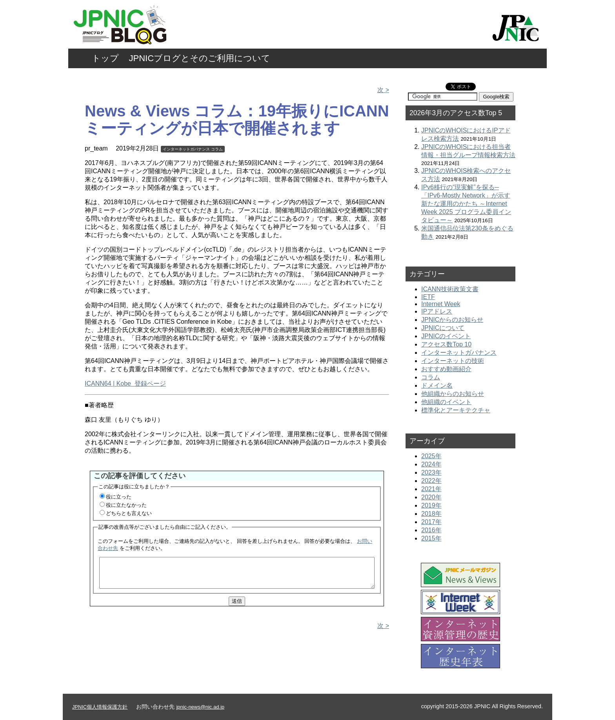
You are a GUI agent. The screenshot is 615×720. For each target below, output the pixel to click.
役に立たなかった (126, 505)
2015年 (431, 538)
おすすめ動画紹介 (446, 369)
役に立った (118, 497)
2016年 (431, 530)
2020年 (431, 497)
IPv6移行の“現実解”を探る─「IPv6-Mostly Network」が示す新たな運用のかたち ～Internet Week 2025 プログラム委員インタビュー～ (466, 203)
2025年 (431, 456)
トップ (105, 58)
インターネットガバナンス (186, 149)
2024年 (431, 464)
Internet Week (440, 304)
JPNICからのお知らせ (452, 319)
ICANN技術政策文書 (450, 289)
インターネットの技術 (452, 360)
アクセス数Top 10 (446, 344)
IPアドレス (436, 311)
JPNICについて (442, 328)
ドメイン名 (437, 385)
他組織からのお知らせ (452, 393)
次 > (383, 90)
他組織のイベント (446, 402)
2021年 (431, 489)
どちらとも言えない (129, 513)
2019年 (431, 505)
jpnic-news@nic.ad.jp (200, 707)
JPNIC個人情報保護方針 (99, 707)
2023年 (431, 472)
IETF (428, 297)
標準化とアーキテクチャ (455, 410)
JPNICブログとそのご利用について (200, 58)
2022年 (431, 480)
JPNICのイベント (446, 336)
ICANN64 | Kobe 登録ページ (125, 383)
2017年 (431, 522)
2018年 (431, 513)
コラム (217, 149)
